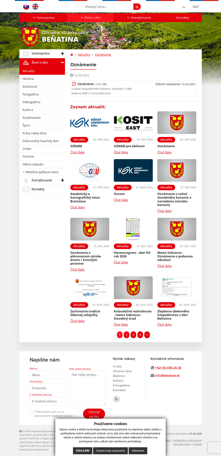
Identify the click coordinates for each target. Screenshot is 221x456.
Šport (26, 125)
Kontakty (182, 18)
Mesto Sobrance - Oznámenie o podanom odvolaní (175, 256)
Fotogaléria (30, 94)
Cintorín (28, 156)
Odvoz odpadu (32, 164)
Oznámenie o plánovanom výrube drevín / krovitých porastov (85, 258)
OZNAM (76, 146)
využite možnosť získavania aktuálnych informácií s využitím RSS (42, 432)
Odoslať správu (94, 414)
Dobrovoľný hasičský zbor (40, 141)
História (28, 79)
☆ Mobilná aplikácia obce (40, 172)
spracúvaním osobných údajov (53, 415)
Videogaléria (31, 102)
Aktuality (28, 71)
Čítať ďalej (77, 152)
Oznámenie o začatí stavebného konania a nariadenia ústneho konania (174, 199)
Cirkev (26, 149)
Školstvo (119, 375)
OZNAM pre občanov (129, 146)
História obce (122, 371)
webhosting (26, 442)
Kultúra (27, 110)
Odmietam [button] (138, 450)
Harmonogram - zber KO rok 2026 (132, 254)
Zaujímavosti (31, 118)
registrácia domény (30, 445)
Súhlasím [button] (82, 450)
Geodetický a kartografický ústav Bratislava (85, 197)
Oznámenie (103, 55)
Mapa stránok (50, 438)
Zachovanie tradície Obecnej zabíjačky (85, 313)
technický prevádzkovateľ (33, 449)
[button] (43, 17)
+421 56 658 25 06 (168, 367)
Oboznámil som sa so (53, 413)
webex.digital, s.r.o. (44, 442)
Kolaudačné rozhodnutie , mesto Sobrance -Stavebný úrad (132, 315)
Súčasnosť (29, 86)
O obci (117, 366)
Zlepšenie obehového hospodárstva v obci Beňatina (173, 315)
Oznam (119, 194)
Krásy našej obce (34, 133)
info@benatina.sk (167, 375)
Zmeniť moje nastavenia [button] (110, 450)
